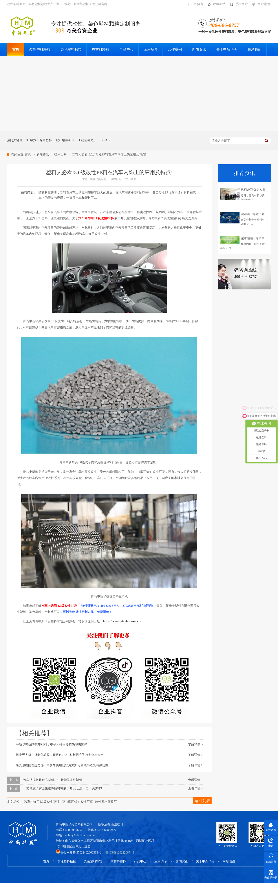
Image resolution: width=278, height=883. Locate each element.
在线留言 (193, 4)
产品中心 (140, 861)
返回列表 (202, 801)
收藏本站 (215, 4)
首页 (28, 154)
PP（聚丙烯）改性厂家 (77, 801)
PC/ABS (106, 140)
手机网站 (238, 4)
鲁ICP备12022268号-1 (120, 852)
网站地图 (260, 4)
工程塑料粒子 (87, 140)
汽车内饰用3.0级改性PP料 (41, 801)
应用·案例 (161, 861)
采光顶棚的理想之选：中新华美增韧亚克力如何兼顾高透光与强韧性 (62, 765)
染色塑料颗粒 (93, 861)
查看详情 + (195, 780)
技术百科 (61, 154)
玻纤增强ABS (65, 140)
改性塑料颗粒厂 (106, 801)
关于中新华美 (205, 861)
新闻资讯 (43, 154)
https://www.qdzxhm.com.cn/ (122, 621)
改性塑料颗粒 (66, 861)
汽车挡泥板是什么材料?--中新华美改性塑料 (52, 780)
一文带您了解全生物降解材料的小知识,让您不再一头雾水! (62, 788)
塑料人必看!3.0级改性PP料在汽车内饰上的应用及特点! (109, 154)
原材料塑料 (118, 861)
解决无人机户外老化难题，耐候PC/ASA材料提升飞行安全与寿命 (60, 755)
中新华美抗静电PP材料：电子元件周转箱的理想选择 (51, 744)
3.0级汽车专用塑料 (39, 140)
